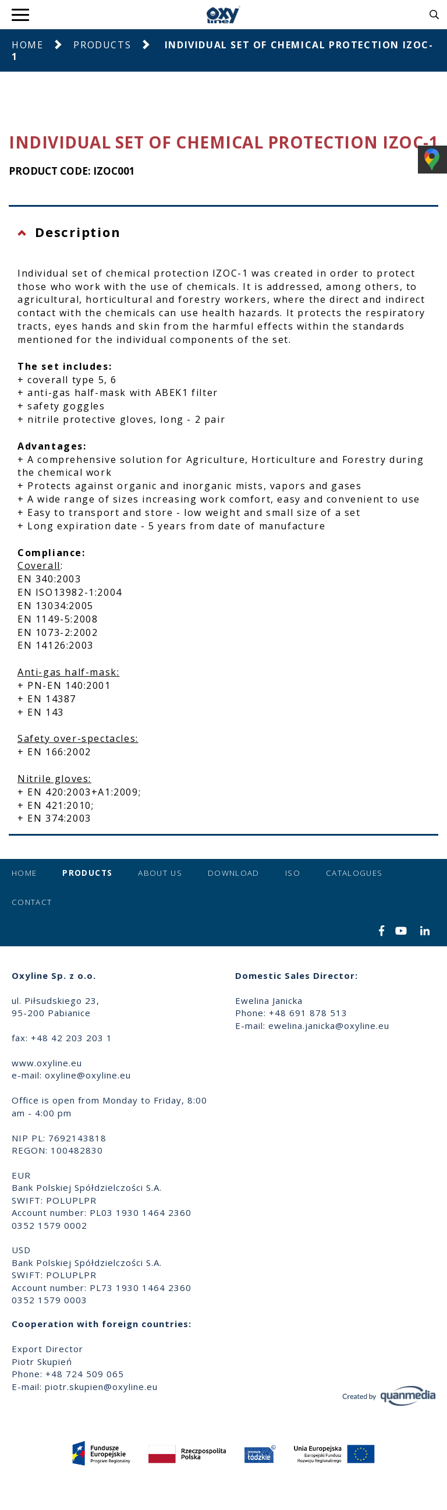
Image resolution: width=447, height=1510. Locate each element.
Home (27, 44)
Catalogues (354, 873)
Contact (32, 902)
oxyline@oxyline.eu (88, 1075)
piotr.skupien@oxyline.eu (101, 1386)
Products (102, 44)
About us (160, 873)
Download (234, 873)
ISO (292, 873)
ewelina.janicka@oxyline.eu (328, 1025)
